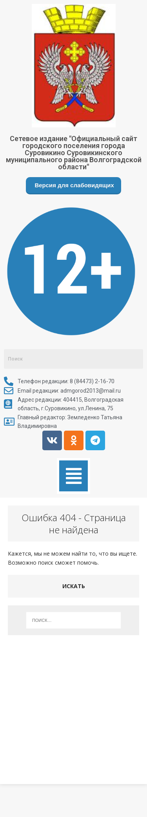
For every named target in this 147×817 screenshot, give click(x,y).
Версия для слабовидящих (73, 185)
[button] (73, 476)
